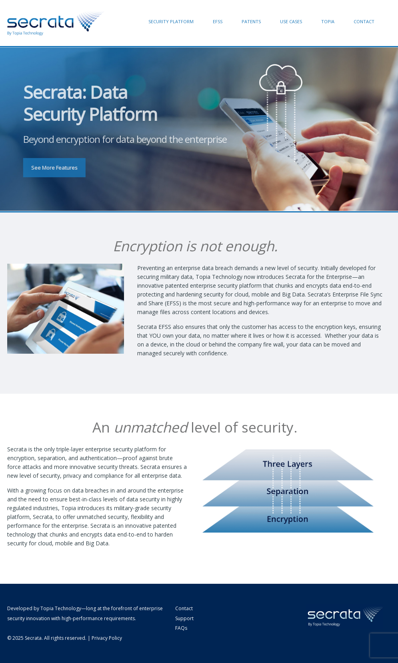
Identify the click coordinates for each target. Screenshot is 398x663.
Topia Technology (60, 608)
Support (184, 618)
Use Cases (291, 21)
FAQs (181, 628)
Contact (364, 21)
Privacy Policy (107, 638)
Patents (251, 21)
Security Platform (171, 21)
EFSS (217, 21)
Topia (327, 21)
